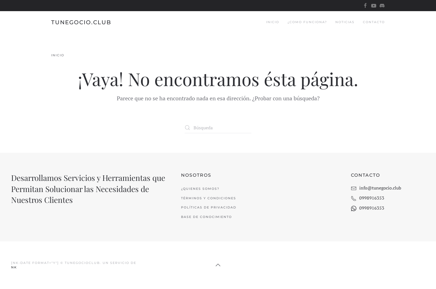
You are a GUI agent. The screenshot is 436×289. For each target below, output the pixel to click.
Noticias (345, 22)
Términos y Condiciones (208, 198)
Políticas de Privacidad (208, 207)
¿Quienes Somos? (200, 189)
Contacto (374, 22)
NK (14, 267)
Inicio (272, 22)
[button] (218, 265)
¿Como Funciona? (307, 22)
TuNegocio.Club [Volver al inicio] (81, 22)
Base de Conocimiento (206, 217)
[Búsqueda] (218, 127)
